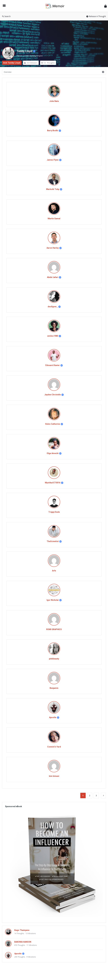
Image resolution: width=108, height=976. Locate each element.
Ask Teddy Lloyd (11, 63)
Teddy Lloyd (24, 51)
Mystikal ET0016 (52, 483)
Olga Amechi (52, 453)
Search (6, 16)
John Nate (54, 101)
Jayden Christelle (52, 394)
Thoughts (48, 62)
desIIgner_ (53, 306)
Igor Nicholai (53, 600)
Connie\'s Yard (54, 747)
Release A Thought (96, 16)
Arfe (54, 571)
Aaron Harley (53, 248)
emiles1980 (52, 336)
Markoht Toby (52, 189)
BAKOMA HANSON (22, 942)
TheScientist (53, 541)
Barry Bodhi (52, 130)
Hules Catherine (52, 424)
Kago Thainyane (21, 930)
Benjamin (54, 688)
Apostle (52, 717)
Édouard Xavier (52, 365)
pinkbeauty (54, 659)
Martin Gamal (54, 218)
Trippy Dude (54, 512)
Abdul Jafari (52, 277)
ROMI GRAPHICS (54, 629)
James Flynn (52, 160)
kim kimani (54, 776)
